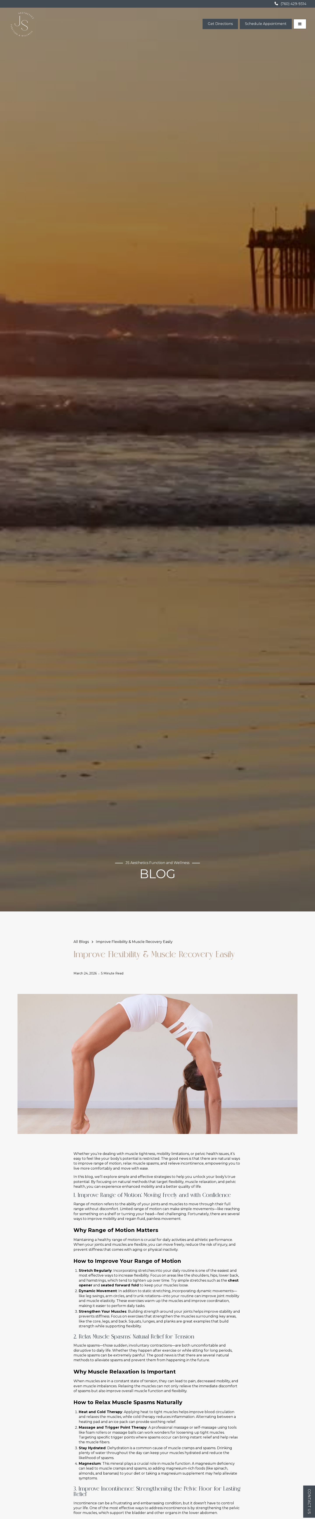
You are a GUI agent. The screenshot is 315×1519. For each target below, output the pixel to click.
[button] (300, 24)
